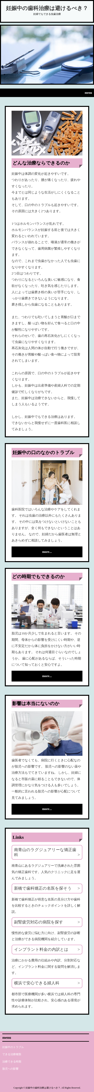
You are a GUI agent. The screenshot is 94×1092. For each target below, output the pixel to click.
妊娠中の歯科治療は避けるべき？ (47, 8)
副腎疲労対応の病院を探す (38, 922)
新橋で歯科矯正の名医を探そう (43, 888)
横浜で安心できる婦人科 (36, 983)
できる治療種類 (11, 1054)
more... (47, 552)
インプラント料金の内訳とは (41, 949)
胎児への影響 (10, 1068)
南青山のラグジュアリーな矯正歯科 (45, 852)
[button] (47, 93)
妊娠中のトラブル (13, 1047)
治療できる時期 (11, 1061)
